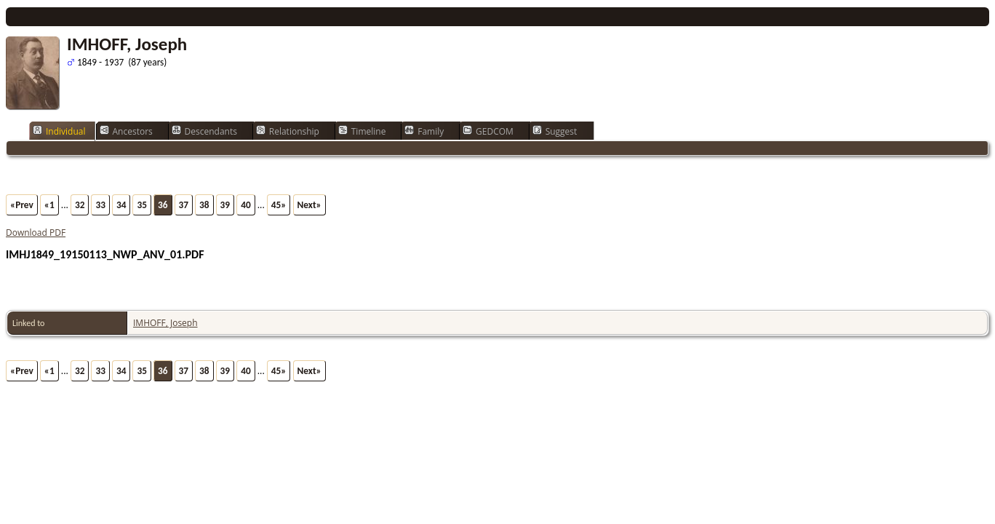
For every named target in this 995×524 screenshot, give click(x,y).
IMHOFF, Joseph (165, 323)
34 (121, 205)
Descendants (204, 131)
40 (246, 205)
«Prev (21, 205)
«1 (49, 205)
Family (424, 131)
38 (204, 205)
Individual (59, 131)
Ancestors (126, 131)
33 (100, 205)
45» (279, 205)
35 (142, 205)
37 (184, 205)
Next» (309, 205)
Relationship (287, 131)
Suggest (555, 131)
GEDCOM (488, 131)
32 (80, 205)
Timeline (362, 131)
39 (225, 205)
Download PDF (35, 232)
